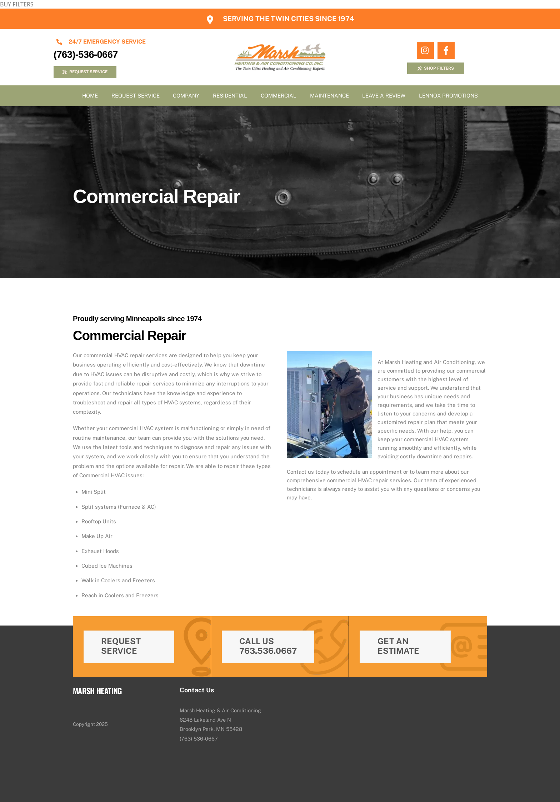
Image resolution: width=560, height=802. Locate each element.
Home (90, 96)
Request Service (135, 96)
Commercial (278, 96)
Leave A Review (383, 96)
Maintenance (329, 96)
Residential (230, 96)
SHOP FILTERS (436, 68)
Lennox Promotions (448, 96)
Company (186, 96)
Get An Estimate (398, 646)
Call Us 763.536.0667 (268, 646)
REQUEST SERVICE (84, 71)
